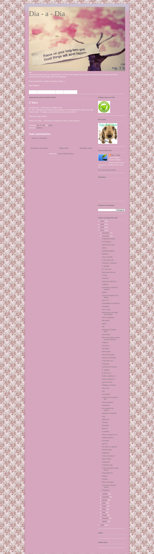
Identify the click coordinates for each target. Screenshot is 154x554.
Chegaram (105, 490)
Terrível (104, 444)
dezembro (106, 233)
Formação (105, 441)
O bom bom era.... (108, 361)
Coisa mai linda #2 (108, 456)
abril (104, 512)
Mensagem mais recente (39, 148)
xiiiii (103, 326)
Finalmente (106, 405)
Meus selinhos (70, 92)
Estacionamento (107, 438)
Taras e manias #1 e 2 (109, 435)
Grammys (105, 278)
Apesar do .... (106, 419)
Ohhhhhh (105, 254)
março (104, 515)
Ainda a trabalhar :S (109, 376)
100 (103, 391)
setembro (105, 497)
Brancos (105, 428)
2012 (102, 227)
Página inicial (63, 148)
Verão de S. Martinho (109, 413)
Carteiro (104, 476)
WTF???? (105, 300)
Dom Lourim (106, 309)
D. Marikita (105, 266)
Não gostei (105, 320)
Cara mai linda (107, 382)
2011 (102, 230)
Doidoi (104, 248)
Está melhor (106, 334)
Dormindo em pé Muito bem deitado (110, 313)
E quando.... (106, 431)
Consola (105, 422)
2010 (102, 525)
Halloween (105, 453)
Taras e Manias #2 (108, 379)
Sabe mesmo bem (108, 245)
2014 (102, 221)
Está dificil (105, 348)
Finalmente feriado (108, 239)
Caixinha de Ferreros (109, 367)
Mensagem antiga (86, 148)
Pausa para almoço (108, 272)
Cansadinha (106, 394)
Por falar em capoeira (109, 447)
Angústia (105, 342)
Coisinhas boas (107, 465)
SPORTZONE (107, 450)
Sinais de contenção (109, 358)
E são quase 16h (108, 260)
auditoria (39, 128)
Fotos (59, 92)
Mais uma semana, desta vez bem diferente (110, 338)
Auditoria (105, 284)
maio (104, 509)
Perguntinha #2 (107, 473)
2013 (102, 224)
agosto (105, 500)
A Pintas (105, 479)
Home (33, 92)
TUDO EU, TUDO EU (109, 263)
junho (104, 506)
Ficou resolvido (107, 257)
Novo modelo (106, 459)
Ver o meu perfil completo (107, 170)
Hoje (103, 416)
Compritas (105, 364)
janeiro (105, 521)
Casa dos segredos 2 (109, 281)
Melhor (104, 292)
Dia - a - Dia (47, 14)
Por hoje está (106, 269)
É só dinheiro (106, 242)
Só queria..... (106, 345)
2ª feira (104, 275)
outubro (105, 494)
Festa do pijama (107, 402)
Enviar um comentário (39, 138)
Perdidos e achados (109, 385)
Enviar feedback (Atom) (66, 154)
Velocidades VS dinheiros (111, 303)
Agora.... (105, 323)
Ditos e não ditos (108, 482)
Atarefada (105, 425)
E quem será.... (107, 373)
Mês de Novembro (108, 355)
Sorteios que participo (46, 92)
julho (104, 503)
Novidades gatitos (108, 251)
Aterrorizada (106, 351)
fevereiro (105, 518)
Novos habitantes (108, 317)
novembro (106, 236)
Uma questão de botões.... (107, 409)
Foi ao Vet (105, 388)
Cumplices (105, 306)
